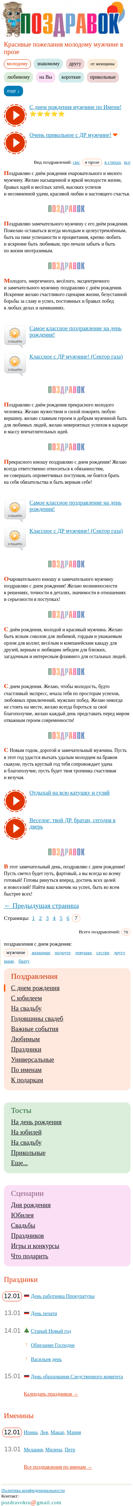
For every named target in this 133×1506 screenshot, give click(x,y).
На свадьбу (26, 1008)
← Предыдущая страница (41, 905)
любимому (18, 77)
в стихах (113, 162)
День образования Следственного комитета (77, 1376)
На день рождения (36, 1122)
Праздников (27, 1235)
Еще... (19, 1163)
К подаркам (27, 1080)
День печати (44, 1313)
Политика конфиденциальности (33, 1490)
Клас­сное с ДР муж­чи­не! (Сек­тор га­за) (76, 357)
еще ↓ (13, 91)
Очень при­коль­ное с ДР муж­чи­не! (70, 135)
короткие (71, 77)
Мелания (33, 1449)
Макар (57, 1432)
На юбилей (26, 1132)
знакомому (48, 63)
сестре (103, 952)
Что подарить (29, 1256)
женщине (41, 952)
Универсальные (32, 1059)
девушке (83, 952)
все (127, 162)
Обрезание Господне (53, 1345)
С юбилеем (26, 998)
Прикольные (28, 1152)
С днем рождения (35, 988)
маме (9, 961)
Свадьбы (23, 1225)
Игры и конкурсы (35, 1245)
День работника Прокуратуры (63, 1296)
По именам (26, 1069)
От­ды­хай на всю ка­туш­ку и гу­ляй (69, 793)
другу (75, 63)
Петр (70, 1449)
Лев (44, 1432)
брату (24, 961)
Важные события (35, 1028)
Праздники (26, 1049)
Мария (74, 1432)
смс (76, 162)
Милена (53, 1449)
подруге (63, 952)
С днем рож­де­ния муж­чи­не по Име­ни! (75, 107)
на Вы (45, 77)
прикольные (103, 77)
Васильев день (46, 1359)
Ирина (31, 1432)
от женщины (102, 63)
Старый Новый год (51, 1331)
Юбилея (22, 1215)
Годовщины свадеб (37, 1018)
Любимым (25, 1039)
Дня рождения (31, 1205)
